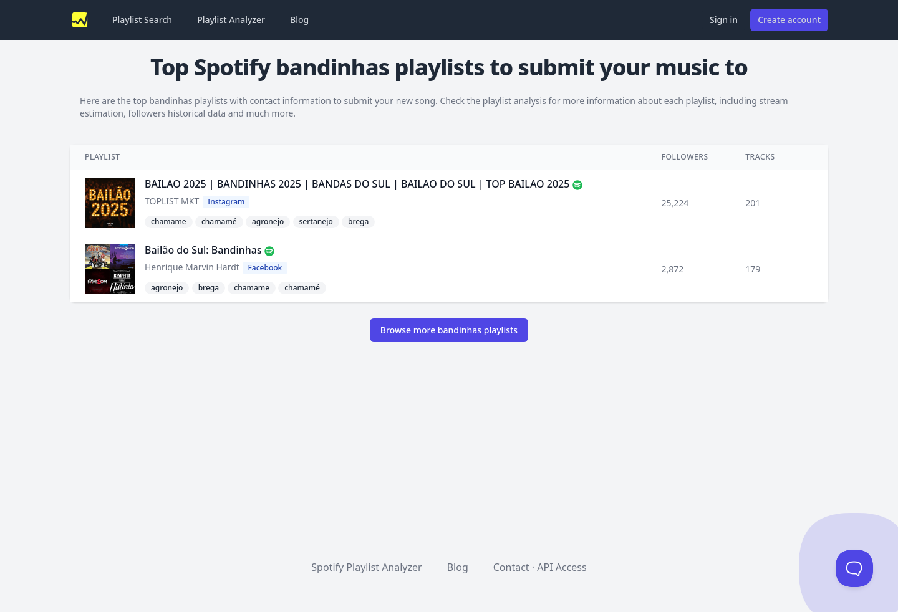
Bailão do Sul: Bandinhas (203, 250)
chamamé (219, 221)
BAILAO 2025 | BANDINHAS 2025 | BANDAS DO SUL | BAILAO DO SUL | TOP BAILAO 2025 (357, 184)
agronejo (268, 221)
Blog (299, 20)
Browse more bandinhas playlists (449, 330)
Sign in (724, 20)
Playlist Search (142, 20)
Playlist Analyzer (231, 20)
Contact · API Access (540, 567)
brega (358, 221)
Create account (789, 20)
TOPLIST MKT (172, 201)
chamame (168, 221)
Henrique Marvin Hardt (192, 267)
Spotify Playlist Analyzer (366, 567)
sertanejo (316, 221)
